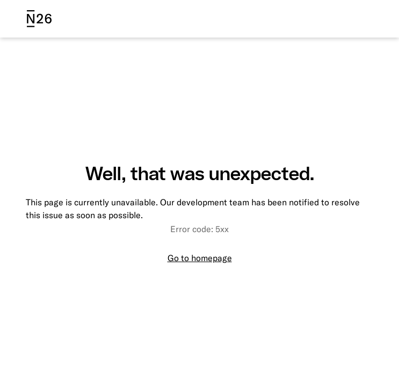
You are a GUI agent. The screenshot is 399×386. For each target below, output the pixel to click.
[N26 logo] (39, 18)
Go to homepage (200, 258)
